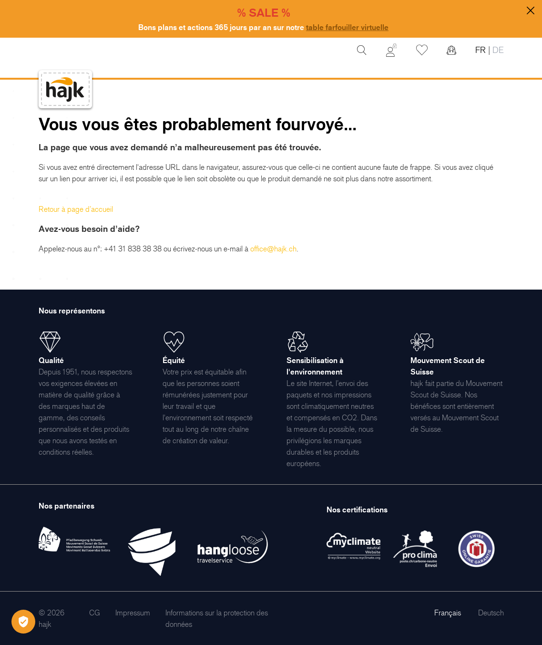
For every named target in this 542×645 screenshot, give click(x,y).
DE (497, 50)
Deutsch (491, 612)
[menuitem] (94, 612)
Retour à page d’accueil (76, 209)
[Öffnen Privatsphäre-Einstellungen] (23, 622)
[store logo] (65, 89)
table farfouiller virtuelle (347, 27)
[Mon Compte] (391, 50)
